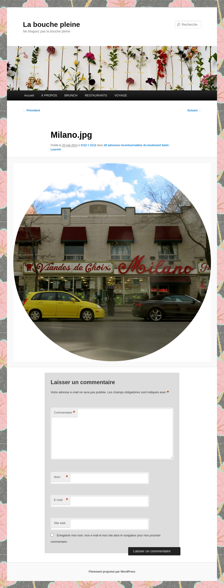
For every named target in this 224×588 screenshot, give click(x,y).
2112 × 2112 (88, 145)
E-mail (61, 500)
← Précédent (31, 110)
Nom (61, 477)
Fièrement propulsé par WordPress (112, 571)
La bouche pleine (51, 24)
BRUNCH (71, 95)
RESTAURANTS (96, 95)
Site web (59, 523)
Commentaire (64, 412)
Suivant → (194, 110)
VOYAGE (120, 95)
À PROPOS (49, 95)
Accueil (29, 95)
